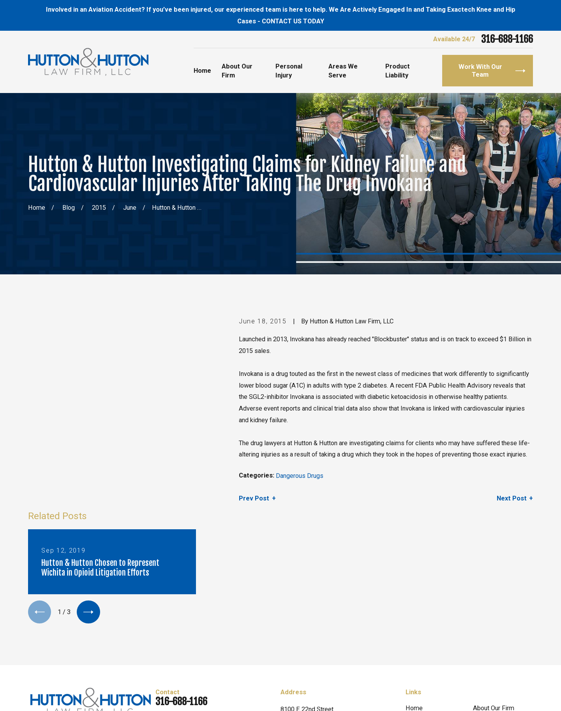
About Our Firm (493, 587)
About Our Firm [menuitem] (237, 71)
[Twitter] (53, 624)
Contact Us (488, 624)
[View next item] (88, 444)
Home (414, 587)
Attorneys (419, 606)
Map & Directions (304, 623)
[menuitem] (38, 695)
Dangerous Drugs (299, 475)
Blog (412, 624)
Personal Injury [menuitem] (288, 71)
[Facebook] (34, 624)
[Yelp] (72, 624)
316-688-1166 (507, 39)
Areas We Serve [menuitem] (343, 71)
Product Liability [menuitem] (397, 71)
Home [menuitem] (202, 70)
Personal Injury (493, 606)
